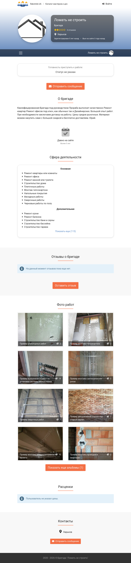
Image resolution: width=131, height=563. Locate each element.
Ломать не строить (101, 52)
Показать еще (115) (65, 231)
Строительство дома (33, 183)
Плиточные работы (32, 186)
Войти (107, 4)
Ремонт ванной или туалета (37, 180)
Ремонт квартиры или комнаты (39, 173)
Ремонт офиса (30, 176)
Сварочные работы (32, 200)
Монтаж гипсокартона (34, 190)
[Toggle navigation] (20, 53)
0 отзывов (71, 30)
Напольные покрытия (34, 193)
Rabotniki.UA (35, 4)
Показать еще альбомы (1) (65, 467)
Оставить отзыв (65, 285)
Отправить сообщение (65, 86)
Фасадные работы (32, 196)
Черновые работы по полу (36, 203)
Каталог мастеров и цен (56, 4)
